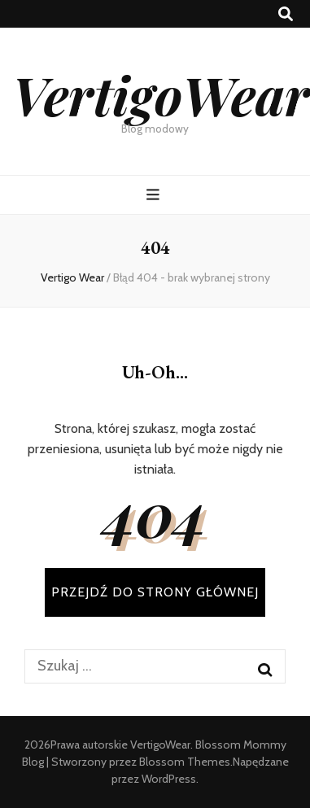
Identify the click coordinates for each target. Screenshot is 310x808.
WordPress (169, 778)
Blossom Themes (184, 761)
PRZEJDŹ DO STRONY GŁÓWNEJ (155, 592)
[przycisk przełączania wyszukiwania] (285, 14)
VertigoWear (161, 94)
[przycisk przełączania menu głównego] (155, 195)
